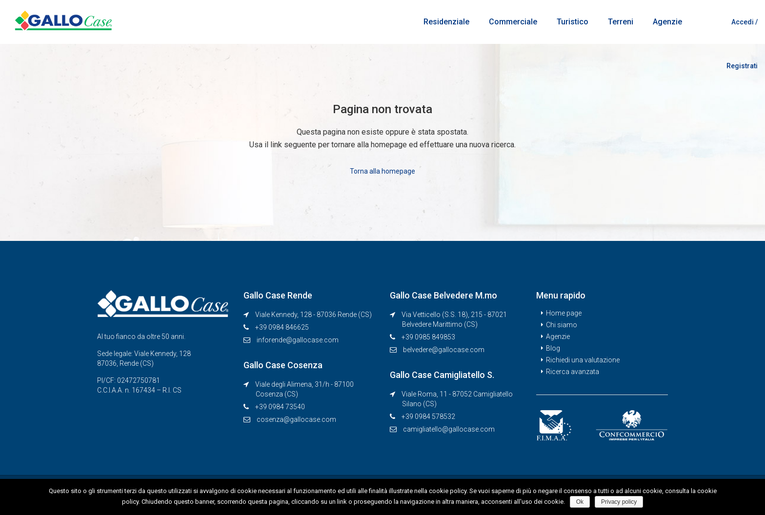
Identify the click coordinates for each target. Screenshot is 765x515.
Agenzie (667, 21)
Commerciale (513, 21)
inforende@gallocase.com (298, 340)
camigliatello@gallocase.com (449, 429)
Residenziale (446, 21)
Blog (553, 348)
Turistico (572, 21)
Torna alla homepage (382, 171)
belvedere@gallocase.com (443, 350)
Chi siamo (561, 325)
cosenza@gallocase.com (296, 419)
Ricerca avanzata (572, 372)
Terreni (620, 21)
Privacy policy (619, 501)
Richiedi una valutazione (583, 360)
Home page (564, 313)
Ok (580, 501)
